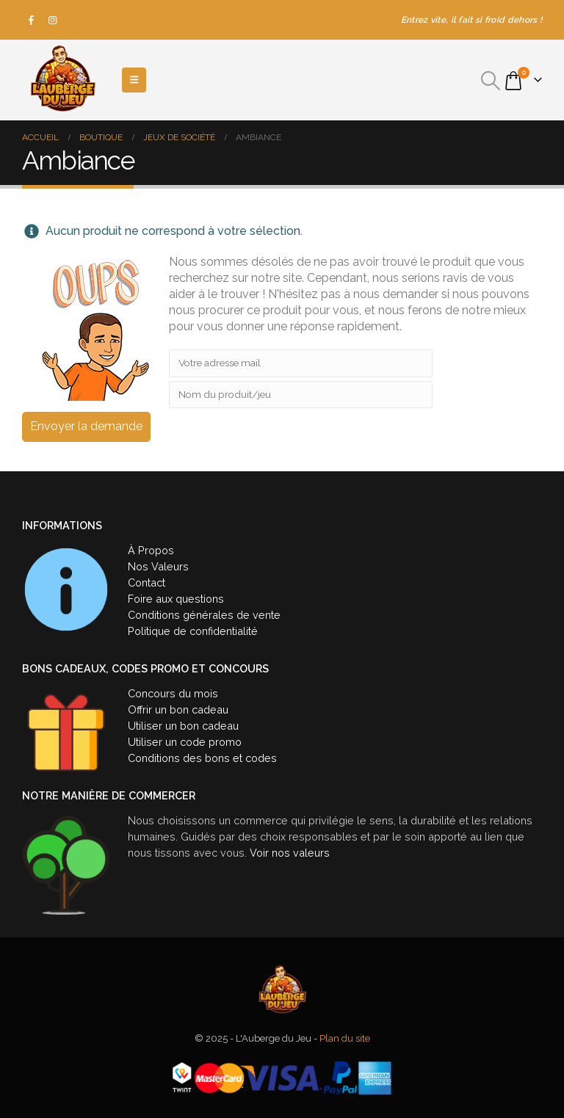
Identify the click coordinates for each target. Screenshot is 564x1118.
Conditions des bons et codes (202, 758)
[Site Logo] (62, 80)
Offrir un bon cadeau (178, 709)
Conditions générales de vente (204, 615)
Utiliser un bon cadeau (183, 725)
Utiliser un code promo (185, 742)
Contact (146, 582)
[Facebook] (31, 19)
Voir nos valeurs (290, 852)
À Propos (151, 550)
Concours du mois (173, 693)
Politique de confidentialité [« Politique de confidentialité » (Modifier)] (193, 631)
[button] (491, 80)
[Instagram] (52, 19)
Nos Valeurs (158, 566)
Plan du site (344, 1038)
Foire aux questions (176, 598)
